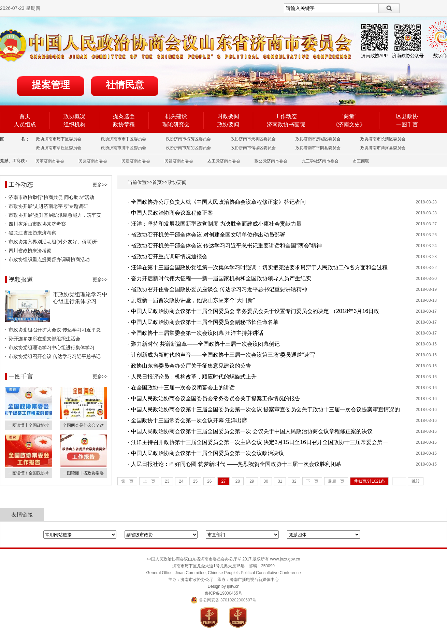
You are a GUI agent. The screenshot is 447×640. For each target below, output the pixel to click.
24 (181, 481)
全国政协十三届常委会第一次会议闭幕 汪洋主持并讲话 (197, 333)
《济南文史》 (349, 124)
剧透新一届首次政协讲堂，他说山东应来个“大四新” (193, 300)
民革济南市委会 (49, 161)
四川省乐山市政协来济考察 (37, 224)
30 (266, 481)
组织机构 (74, 124)
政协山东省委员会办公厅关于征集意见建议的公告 (191, 366)
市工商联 (361, 161)
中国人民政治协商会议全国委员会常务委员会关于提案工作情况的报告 (215, 398)
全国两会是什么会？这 (83, 425)
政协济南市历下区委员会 (58, 139)
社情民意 (125, 85)
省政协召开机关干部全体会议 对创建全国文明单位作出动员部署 (208, 235)
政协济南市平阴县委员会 (318, 147)
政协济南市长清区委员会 (382, 139)
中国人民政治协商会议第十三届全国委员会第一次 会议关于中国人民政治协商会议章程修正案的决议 (252, 431)
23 (167, 481)
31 (280, 481)
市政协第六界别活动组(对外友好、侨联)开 (53, 241)
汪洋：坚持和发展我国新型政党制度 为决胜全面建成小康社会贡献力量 (216, 224)
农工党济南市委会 (223, 161)
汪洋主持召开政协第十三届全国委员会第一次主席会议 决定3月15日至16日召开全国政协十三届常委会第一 (259, 442)
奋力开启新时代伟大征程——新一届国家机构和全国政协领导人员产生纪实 (221, 278)
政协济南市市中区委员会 (123, 139)
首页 (24, 116)
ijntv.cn (233, 586)
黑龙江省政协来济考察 (32, 233)
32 (294, 481)
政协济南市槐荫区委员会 (188, 139)
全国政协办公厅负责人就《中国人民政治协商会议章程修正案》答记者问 (218, 202)
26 (209, 481)
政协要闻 (228, 124)
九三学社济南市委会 (320, 161)
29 (251, 481)
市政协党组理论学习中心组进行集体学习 (52, 347)
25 (195, 481)
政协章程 (124, 124)
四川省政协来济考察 (30, 250)
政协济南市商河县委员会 (382, 147)
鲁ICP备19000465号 (223, 593)
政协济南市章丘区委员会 (58, 147)
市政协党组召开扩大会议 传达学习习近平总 (55, 329)
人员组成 (25, 124)
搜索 (389, 8)
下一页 (312, 481)
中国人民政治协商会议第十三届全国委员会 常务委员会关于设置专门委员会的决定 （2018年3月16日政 (255, 311)
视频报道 (21, 279)
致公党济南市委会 (271, 161)
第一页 (127, 481)
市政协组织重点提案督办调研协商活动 (49, 259)
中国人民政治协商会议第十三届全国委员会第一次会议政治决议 (207, 453)
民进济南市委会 (178, 161)
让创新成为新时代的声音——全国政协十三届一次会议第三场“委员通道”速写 (223, 355)
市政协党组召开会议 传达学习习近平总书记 (55, 356)
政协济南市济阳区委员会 (123, 147)
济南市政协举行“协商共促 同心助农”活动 (51, 197)
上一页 (149, 481)
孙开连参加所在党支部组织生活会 (44, 338)
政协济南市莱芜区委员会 (188, 147)
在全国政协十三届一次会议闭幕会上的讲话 (183, 387)
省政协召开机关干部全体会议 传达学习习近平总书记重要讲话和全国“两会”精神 (226, 245)
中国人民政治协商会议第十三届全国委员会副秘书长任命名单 (204, 322)
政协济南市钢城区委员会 (253, 147)
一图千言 (407, 124)
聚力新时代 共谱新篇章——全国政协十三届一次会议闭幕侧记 (205, 344)
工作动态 (286, 116)
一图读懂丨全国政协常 (28, 425)
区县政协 (407, 116)
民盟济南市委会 (92, 161)
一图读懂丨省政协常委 (83, 473)
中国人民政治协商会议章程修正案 (172, 213)
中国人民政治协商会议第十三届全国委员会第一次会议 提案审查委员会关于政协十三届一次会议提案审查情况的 (265, 409)
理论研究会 (176, 124)
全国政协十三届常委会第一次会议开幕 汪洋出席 (189, 420)
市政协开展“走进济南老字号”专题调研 (48, 206)
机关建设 (176, 116)
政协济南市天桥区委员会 (253, 139)
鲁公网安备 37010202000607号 (224, 600)
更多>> (99, 184)
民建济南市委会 (135, 161)
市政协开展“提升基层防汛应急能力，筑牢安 (55, 215)
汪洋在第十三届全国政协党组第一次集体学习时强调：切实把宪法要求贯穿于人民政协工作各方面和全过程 (259, 267)
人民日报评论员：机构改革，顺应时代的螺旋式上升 (194, 377)
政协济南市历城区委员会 (318, 139)
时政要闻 (228, 116)
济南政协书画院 (286, 124)
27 (223, 481)
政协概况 (74, 116)
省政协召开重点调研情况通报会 (169, 256)
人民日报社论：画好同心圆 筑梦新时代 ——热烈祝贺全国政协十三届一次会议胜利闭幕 (236, 464)
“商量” (349, 116)
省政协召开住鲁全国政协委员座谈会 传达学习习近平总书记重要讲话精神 (219, 289)
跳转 (416, 481)
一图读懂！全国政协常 (28, 473)
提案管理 (51, 85)
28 (237, 481)
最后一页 (336, 481)
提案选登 (124, 116)
